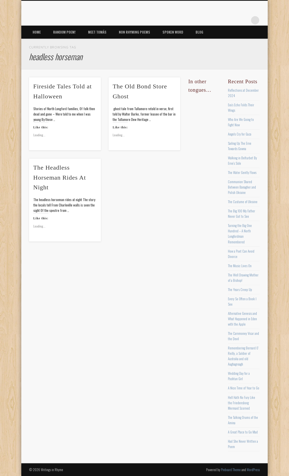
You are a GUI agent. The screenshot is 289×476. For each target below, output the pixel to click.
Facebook (202, 20)
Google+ (244, 20)
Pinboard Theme (231, 469)
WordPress (253, 469)
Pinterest (223, 20)
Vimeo (234, 20)
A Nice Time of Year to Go (243, 387)
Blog (199, 32)
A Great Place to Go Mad (243, 431)
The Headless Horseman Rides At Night (59, 177)
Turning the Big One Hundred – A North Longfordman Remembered (240, 233)
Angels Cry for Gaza (239, 134)
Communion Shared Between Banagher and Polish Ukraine (242, 187)
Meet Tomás (97, 32)
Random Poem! (64, 32)
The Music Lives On (240, 265)
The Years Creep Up (240, 289)
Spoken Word (172, 32)
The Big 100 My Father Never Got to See (241, 213)
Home (37, 32)
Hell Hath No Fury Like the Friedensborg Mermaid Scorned (241, 403)
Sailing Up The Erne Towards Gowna (239, 146)
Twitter (213, 20)
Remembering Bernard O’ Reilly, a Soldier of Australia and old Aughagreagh (243, 356)
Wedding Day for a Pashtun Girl (239, 376)
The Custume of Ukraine (242, 201)
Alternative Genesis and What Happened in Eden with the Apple (242, 319)
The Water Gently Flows (242, 172)
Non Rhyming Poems (134, 32)
